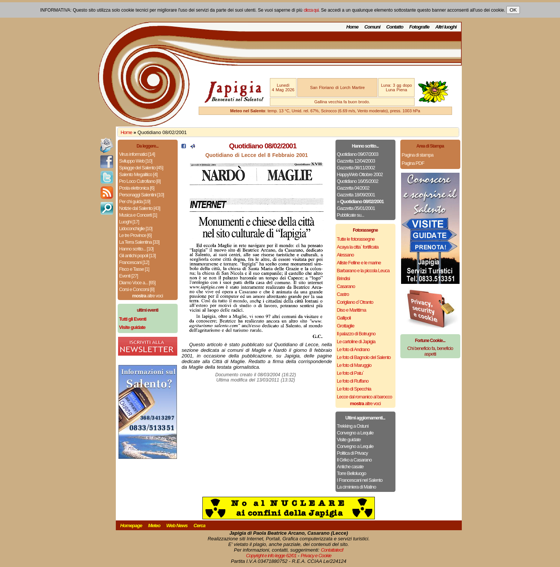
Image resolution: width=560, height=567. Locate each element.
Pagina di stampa (417, 155)
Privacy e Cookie (316, 555)
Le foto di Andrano (353, 349)
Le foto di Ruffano (352, 381)
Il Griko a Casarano (354, 460)
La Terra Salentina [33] (139, 242)
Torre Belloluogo (351, 473)
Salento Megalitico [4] (138, 174)
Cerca (199, 525)
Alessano (345, 255)
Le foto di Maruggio (354, 365)
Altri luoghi (446, 27)
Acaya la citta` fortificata (358, 247)
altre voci (147, 296)
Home (352, 27)
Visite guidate (349, 439)
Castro (343, 294)
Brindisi (343, 278)
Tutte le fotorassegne (356, 239)
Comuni (372, 27)
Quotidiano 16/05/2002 (358, 181)
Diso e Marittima (351, 310)
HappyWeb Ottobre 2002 (360, 174)
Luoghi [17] (129, 222)
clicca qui (311, 10)
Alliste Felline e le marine (359, 262)
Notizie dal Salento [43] (139, 208)
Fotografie (419, 27)
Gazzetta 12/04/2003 (356, 161)
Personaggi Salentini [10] (141, 195)
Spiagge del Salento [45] (141, 167)
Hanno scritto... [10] (136, 249)
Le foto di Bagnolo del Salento (364, 357)
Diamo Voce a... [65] (137, 282)
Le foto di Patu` (350, 373)
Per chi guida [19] (134, 201)
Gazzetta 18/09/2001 (356, 195)
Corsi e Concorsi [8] (136, 289)
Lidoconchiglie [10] (136, 228)
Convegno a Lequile (355, 433)
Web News (177, 525)
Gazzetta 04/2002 (353, 188)
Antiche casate (350, 466)
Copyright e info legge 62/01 (271, 555)
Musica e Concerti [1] (138, 215)
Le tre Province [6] (135, 235)
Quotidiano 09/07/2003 (358, 154)
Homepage (131, 525)
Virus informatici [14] (137, 154)
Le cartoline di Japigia (356, 341)
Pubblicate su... (350, 215)
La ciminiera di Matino (356, 487)
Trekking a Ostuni (352, 426)
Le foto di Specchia (354, 389)
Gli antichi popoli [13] (137, 255)
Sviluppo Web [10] (135, 161)
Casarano (346, 286)
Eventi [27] (128, 276)
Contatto (394, 27)
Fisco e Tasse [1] (134, 269)
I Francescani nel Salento (360, 480)
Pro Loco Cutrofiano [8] (140, 181)
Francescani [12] (134, 262)
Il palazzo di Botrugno (356, 333)
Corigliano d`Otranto (355, 302)
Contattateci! (332, 550)
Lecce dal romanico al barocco (364, 397)
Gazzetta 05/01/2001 (356, 208)
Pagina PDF (413, 163)
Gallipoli (344, 318)
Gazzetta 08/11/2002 (356, 167)
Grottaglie (345, 326)
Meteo (154, 525)
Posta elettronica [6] (136, 188)
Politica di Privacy (352, 453)
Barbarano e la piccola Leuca (363, 270)
